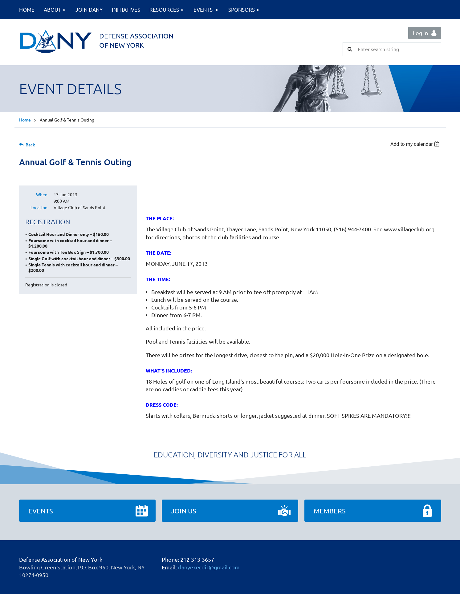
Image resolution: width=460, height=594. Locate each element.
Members (330, 511)
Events (40, 511)
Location (39, 207)
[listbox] (415, 144)
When (41, 194)
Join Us (183, 511)
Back (30, 145)
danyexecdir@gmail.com (209, 567)
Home (25, 119)
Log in (420, 33)
